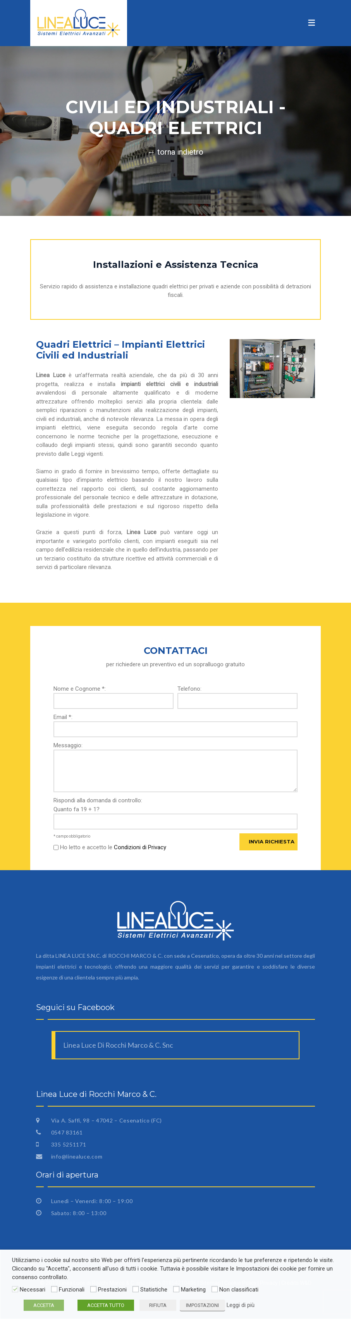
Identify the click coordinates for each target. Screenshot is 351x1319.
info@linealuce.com (76, 1156)
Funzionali (71, 1289)
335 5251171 (68, 1144)
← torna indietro (175, 152)
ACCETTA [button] (43, 1305)
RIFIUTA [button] (158, 1305)
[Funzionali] (54, 1289)
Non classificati (238, 1289)
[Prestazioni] (93, 1289)
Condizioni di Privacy (140, 847)
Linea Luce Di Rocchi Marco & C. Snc (118, 1045)
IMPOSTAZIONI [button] (202, 1305)
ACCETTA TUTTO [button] (105, 1305)
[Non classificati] (215, 1289)
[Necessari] (15, 1289)
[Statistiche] (135, 1289)
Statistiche (153, 1289)
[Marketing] (176, 1289)
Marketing (193, 1289)
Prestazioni (112, 1289)
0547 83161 (66, 1132)
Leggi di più (241, 1305)
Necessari (32, 1289)
